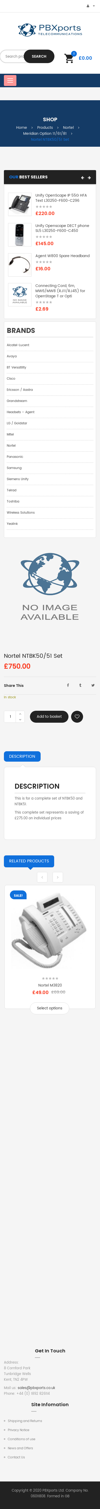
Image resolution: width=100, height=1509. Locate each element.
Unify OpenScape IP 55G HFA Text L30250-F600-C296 (61, 198)
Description (22, 756)
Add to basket (49, 717)
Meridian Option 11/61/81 (45, 134)
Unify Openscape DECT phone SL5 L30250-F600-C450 (62, 228)
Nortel (68, 128)
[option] (50, 953)
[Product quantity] (10, 717)
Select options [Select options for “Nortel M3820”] (49, 1008)
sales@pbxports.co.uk (36, 1388)
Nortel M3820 (50, 985)
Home (21, 128)
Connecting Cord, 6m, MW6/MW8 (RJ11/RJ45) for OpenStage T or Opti (60, 291)
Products (45, 128)
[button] (82, 177)
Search (39, 56)
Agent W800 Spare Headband (62, 256)
